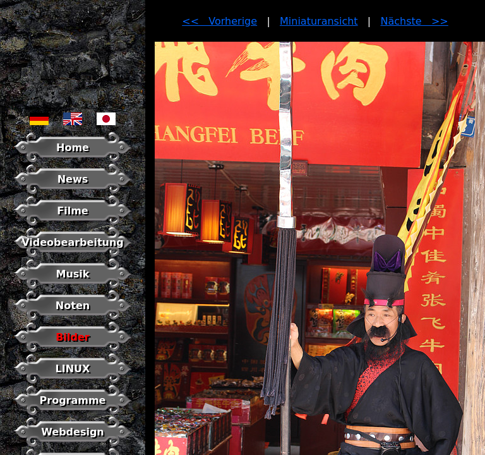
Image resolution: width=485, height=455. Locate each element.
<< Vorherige (219, 21)
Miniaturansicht (319, 21)
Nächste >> (414, 21)
